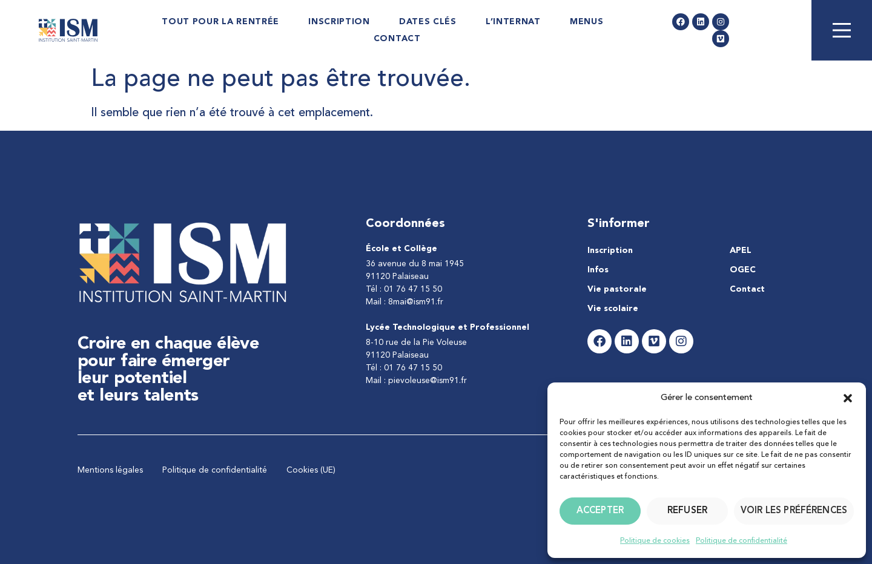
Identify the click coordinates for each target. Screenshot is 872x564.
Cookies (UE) (310, 470)
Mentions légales (110, 470)
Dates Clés (428, 22)
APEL (740, 250)
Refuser (687, 511)
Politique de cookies (655, 541)
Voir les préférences (794, 511)
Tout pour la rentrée (220, 22)
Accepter (600, 511)
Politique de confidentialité (741, 541)
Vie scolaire (612, 308)
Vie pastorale (617, 289)
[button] (848, 398)
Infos (598, 270)
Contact (397, 38)
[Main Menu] (841, 30)
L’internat (513, 22)
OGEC (743, 270)
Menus (587, 22)
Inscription (339, 22)
